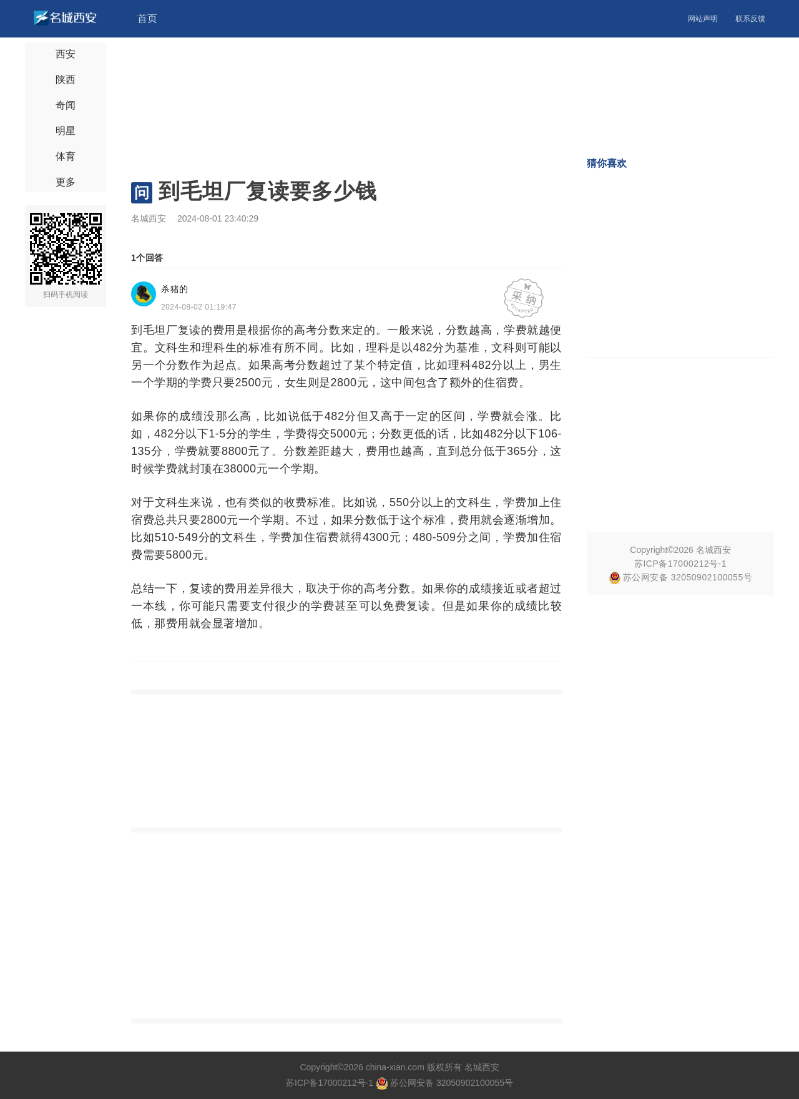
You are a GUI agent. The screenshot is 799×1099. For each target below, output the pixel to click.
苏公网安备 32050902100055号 (680, 577)
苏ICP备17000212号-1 (680, 564)
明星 (66, 130)
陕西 (66, 79)
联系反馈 (750, 18)
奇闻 (66, 105)
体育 (66, 156)
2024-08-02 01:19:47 (199, 307)
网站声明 (703, 18)
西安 (66, 54)
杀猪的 (175, 289)
